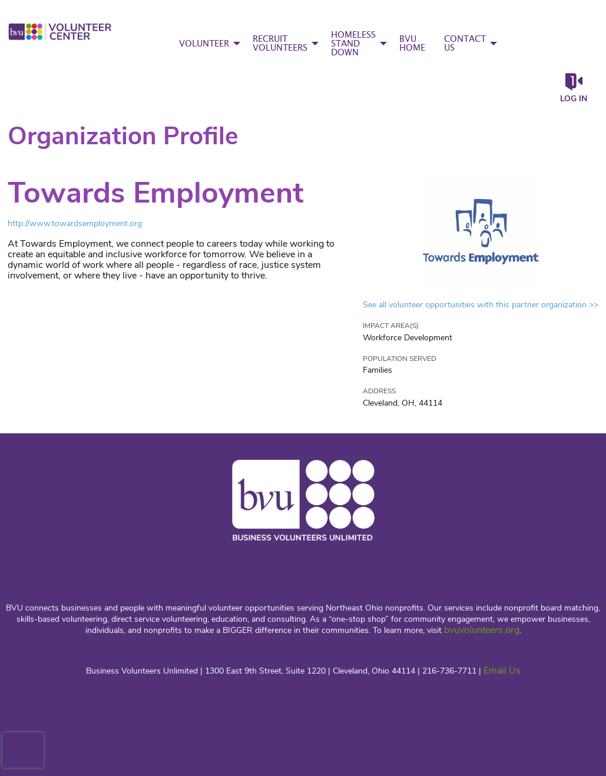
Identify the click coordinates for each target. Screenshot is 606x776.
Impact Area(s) (391, 325)
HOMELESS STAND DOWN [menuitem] (353, 44)
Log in (573, 98)
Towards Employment (155, 193)
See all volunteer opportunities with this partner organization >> (480, 304)
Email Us (502, 670)
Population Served (399, 358)
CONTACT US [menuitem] (465, 43)
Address (379, 391)
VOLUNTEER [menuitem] (204, 43)
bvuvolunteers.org (481, 630)
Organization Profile (123, 136)
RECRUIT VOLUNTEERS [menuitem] (280, 43)
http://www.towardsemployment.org (75, 223)
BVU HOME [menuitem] (412, 43)
